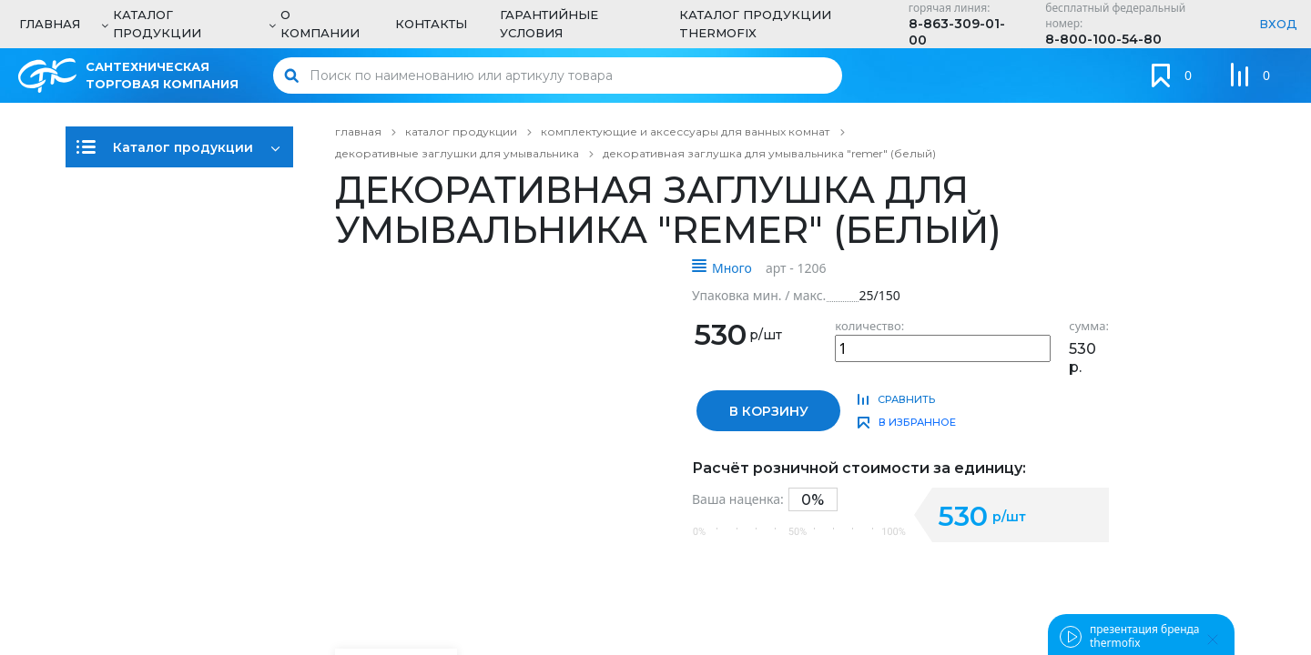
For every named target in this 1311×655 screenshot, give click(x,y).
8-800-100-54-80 (1103, 39)
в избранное (917, 422)
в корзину (768, 411)
